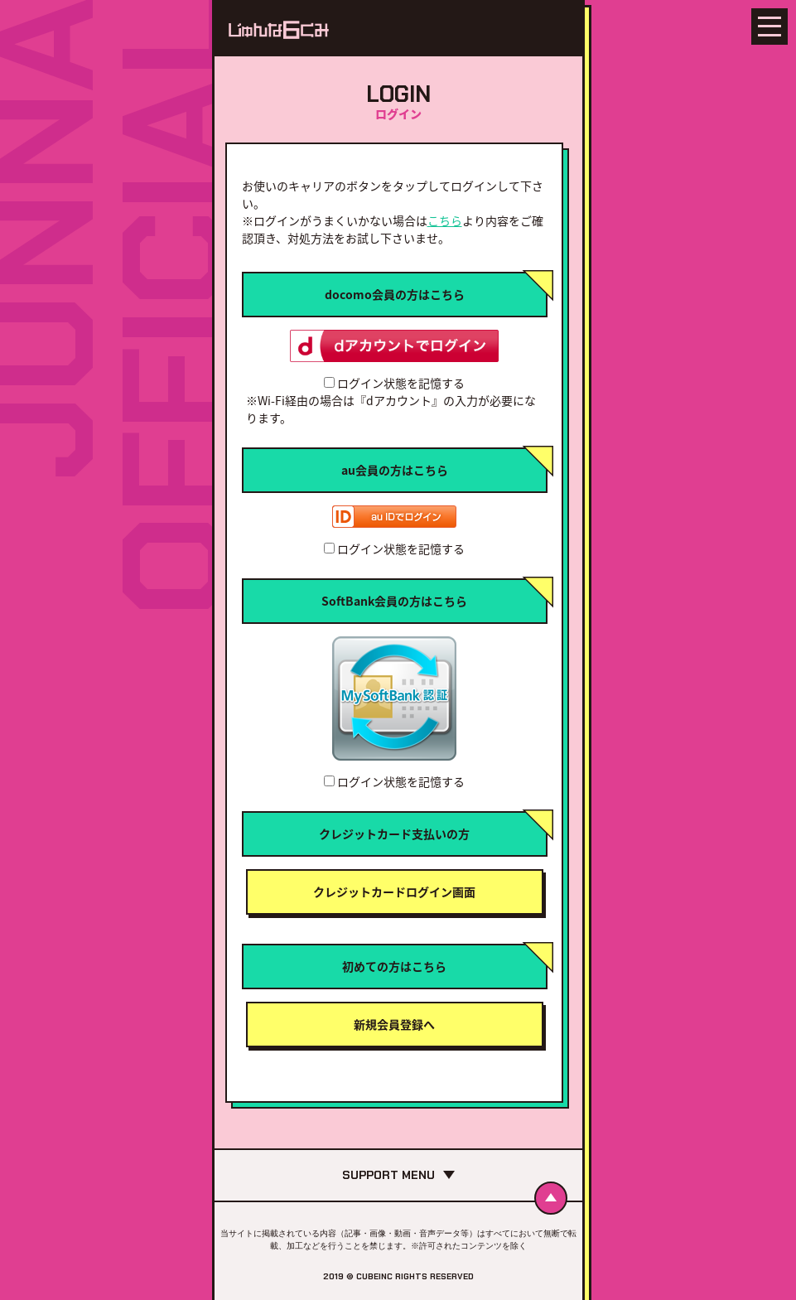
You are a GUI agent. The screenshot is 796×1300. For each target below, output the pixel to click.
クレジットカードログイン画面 (394, 891)
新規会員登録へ (394, 1024)
